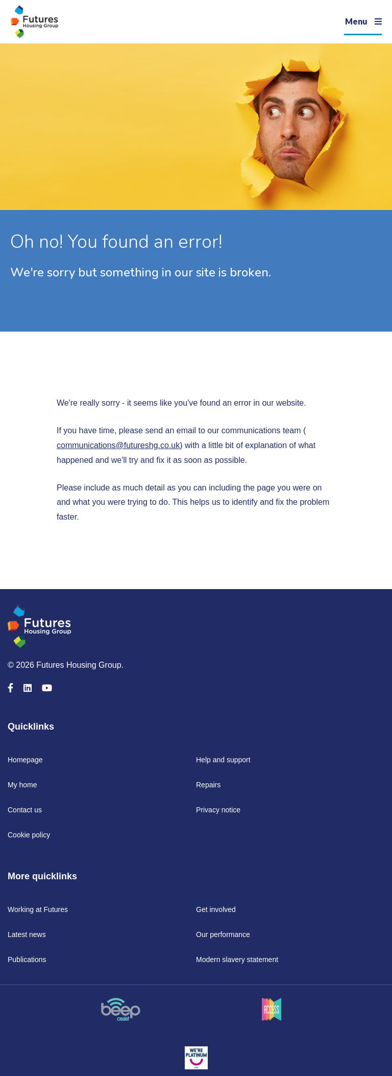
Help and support (223, 760)
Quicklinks (31, 726)
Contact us (25, 810)
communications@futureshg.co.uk (118, 445)
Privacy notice (218, 810)
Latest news (27, 934)
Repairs (208, 785)
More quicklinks (42, 876)
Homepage (25, 760)
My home (22, 785)
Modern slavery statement (237, 959)
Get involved (216, 909)
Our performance (223, 934)
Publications (27, 959)
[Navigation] (363, 21)
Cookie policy (29, 835)
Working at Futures (38, 909)
